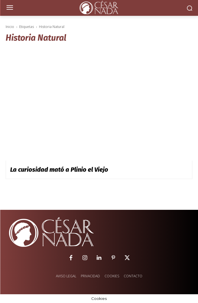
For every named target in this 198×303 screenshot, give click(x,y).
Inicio (10, 26)
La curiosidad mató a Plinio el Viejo (59, 169)
